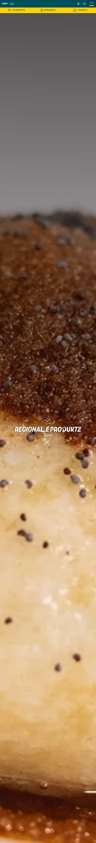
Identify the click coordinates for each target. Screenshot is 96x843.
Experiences (47, 10)
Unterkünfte (16, 10)
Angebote (80, 10)
